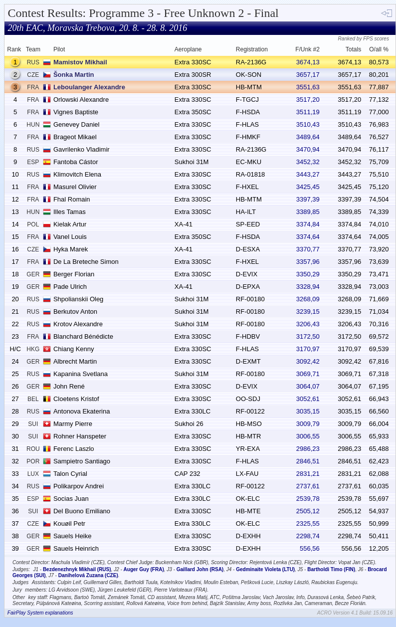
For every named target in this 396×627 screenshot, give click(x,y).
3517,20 (308, 99)
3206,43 (308, 324)
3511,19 (308, 112)
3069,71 (308, 374)
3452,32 (308, 162)
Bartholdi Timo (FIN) (331, 569)
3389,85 (308, 211)
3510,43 (308, 124)
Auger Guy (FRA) (144, 569)
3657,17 (308, 74)
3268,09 (308, 299)
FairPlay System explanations (40, 613)
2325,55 (308, 523)
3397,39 (308, 199)
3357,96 (308, 261)
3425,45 (308, 187)
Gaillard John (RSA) (200, 569)
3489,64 (308, 137)
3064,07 (308, 386)
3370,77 (308, 249)
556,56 (310, 548)
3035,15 (308, 411)
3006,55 (308, 436)
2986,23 (308, 448)
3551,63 (308, 87)
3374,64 (308, 236)
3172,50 (308, 336)
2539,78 (308, 498)
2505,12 (308, 511)
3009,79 (308, 423)
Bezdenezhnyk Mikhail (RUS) (77, 569)
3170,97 (308, 349)
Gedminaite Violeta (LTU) (265, 569)
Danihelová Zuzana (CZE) (88, 575)
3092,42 (308, 361)
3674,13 (308, 62)
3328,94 (308, 286)
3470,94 (308, 149)
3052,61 (308, 399)
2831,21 (308, 473)
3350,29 (308, 274)
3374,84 (308, 224)
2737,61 (308, 486)
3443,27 (308, 174)
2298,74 (308, 536)
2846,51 (308, 461)
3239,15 (308, 311)
